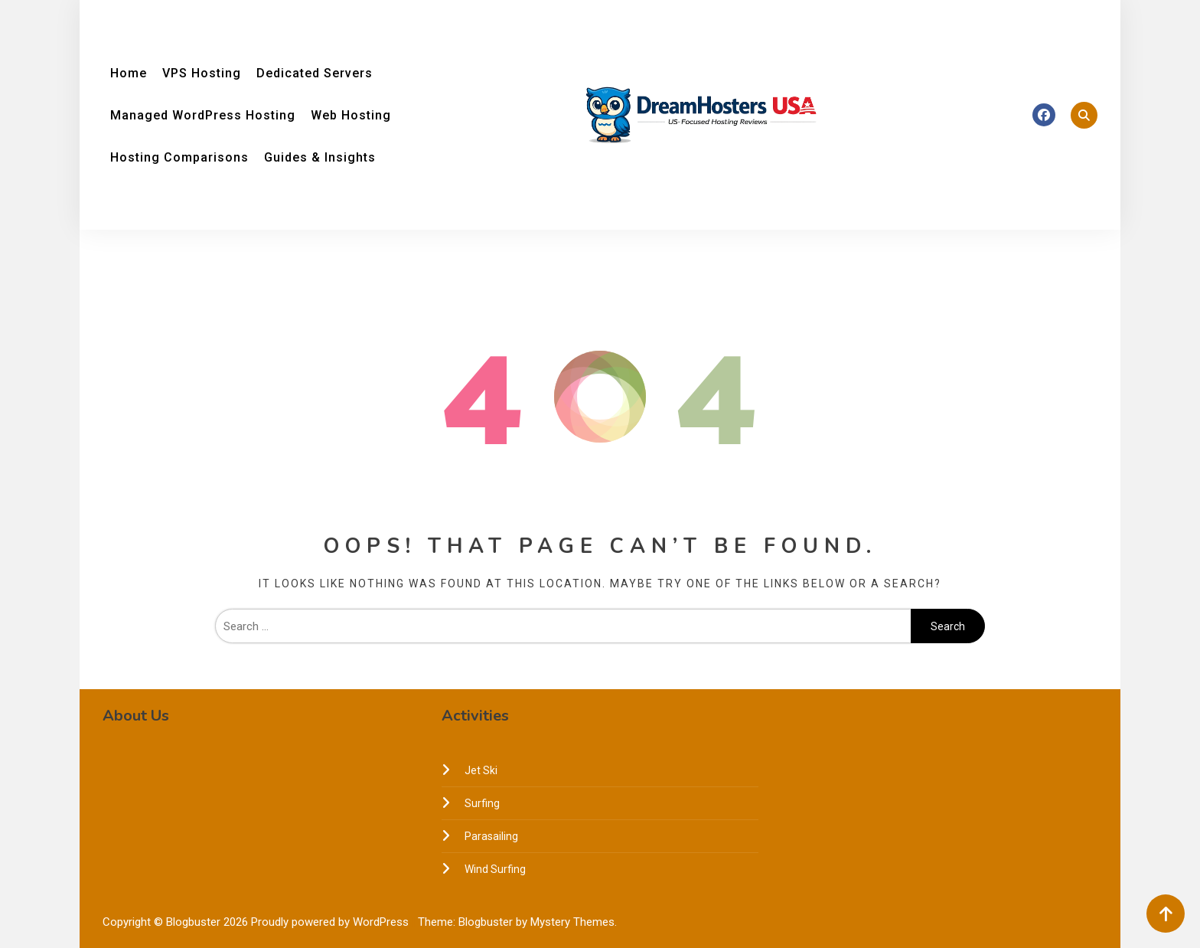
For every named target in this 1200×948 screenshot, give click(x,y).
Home (128, 73)
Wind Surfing (495, 869)
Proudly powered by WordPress (331, 922)
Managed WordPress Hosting (202, 115)
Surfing (482, 803)
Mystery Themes (572, 922)
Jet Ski (481, 770)
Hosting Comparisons (179, 157)
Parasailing (491, 836)
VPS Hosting (201, 73)
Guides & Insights (320, 157)
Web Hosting (351, 115)
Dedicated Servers (314, 73)
